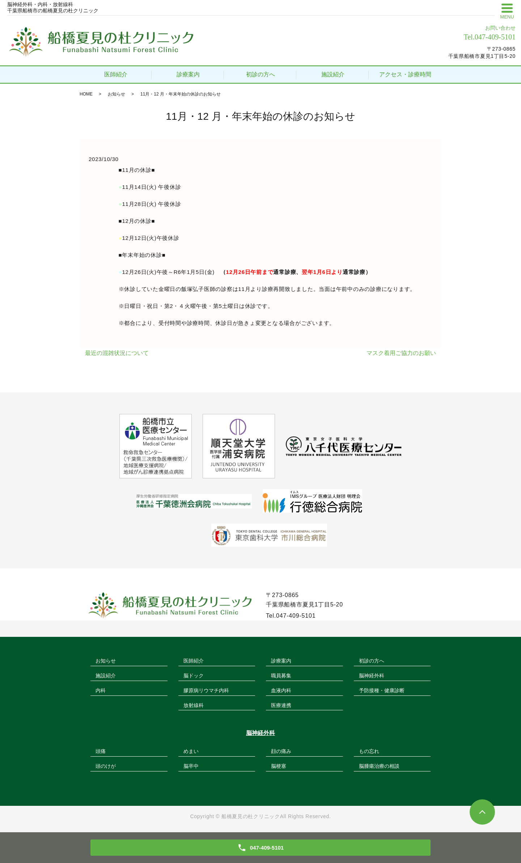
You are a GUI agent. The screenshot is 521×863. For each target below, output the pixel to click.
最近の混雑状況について (117, 353)
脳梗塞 (278, 766)
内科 (101, 690)
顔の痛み (281, 751)
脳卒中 (191, 766)
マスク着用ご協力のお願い (401, 353)
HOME (86, 94)
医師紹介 (115, 74)
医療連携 (281, 705)
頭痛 (101, 751)
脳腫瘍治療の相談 (379, 766)
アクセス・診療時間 (405, 74)
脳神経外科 (371, 675)
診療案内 (188, 74)
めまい (191, 751)
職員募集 (281, 675)
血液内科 (281, 690)
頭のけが (106, 766)
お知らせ (116, 94)
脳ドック (193, 675)
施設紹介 (332, 74)
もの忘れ (369, 751)
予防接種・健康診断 (381, 690)
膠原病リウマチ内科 (206, 690)
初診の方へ (260, 74)
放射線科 (193, 705)
